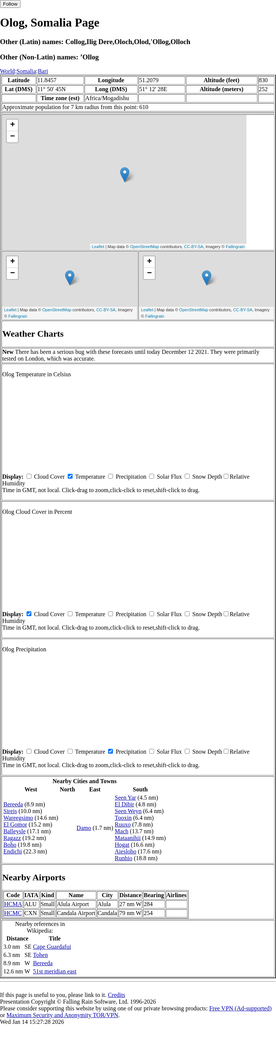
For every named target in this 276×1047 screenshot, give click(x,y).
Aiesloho (126, 851)
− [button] (12, 136)
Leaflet (98, 246)
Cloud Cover (49, 476)
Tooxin (123, 818)
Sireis (10, 811)
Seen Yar (125, 797)
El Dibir (124, 804)
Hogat (122, 844)
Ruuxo (123, 824)
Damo (84, 828)
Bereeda (13, 804)
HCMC (13, 913)
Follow (10, 4)
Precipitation (131, 476)
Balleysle (14, 831)
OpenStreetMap (144, 246)
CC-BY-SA (193, 246)
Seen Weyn (128, 811)
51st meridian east (54, 971)
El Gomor (15, 824)
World (7, 71)
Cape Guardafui (52, 946)
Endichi (12, 851)
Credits (116, 995)
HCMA (13, 904)
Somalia (26, 71)
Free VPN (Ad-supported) (240, 1008)
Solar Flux (169, 476)
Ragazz (12, 838)
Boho (9, 844)
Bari (43, 71)
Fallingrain (235, 246)
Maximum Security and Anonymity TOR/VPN (62, 1015)
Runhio (123, 858)
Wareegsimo (18, 818)
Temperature (90, 476)
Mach (121, 831)
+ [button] (12, 125)
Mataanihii (128, 838)
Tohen (40, 955)
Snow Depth (207, 476)
